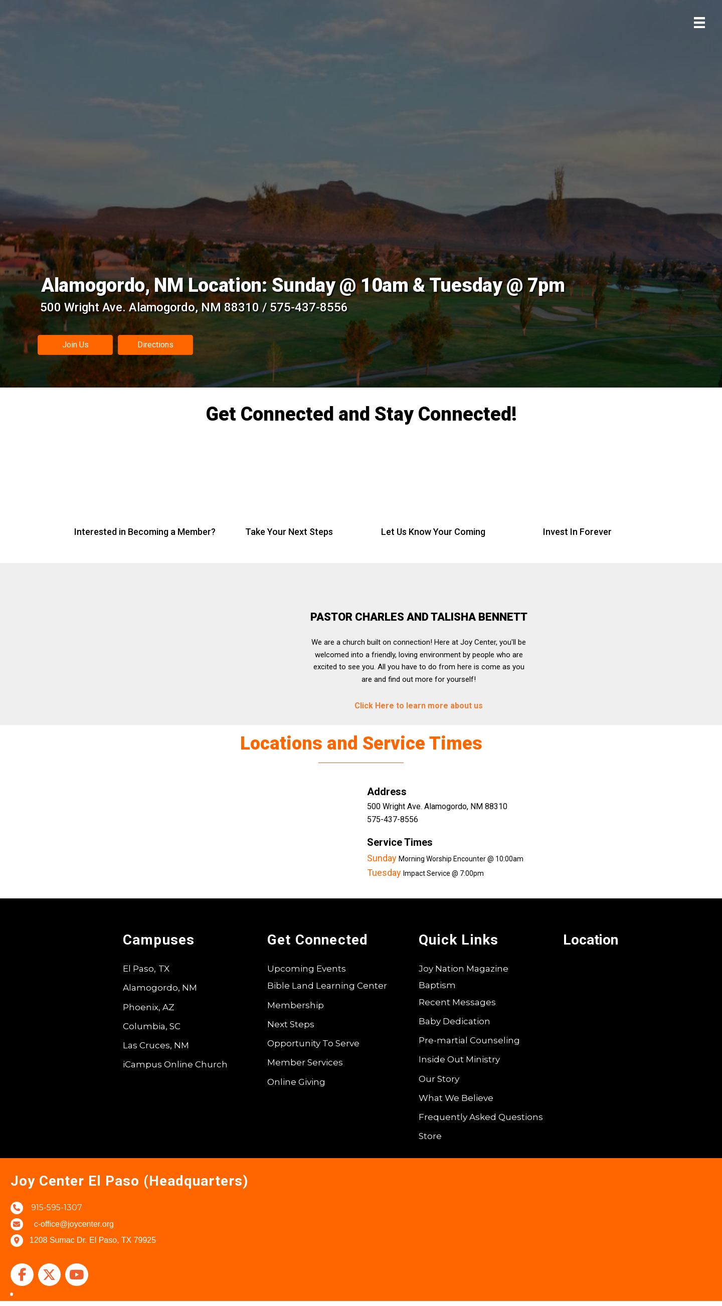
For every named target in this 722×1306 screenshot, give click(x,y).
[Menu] (699, 22)
